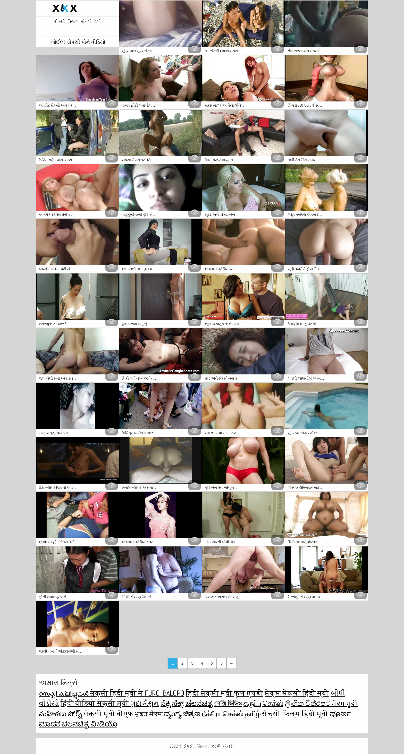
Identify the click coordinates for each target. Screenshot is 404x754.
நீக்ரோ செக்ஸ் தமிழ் (231, 713)
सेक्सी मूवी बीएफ (108, 713)
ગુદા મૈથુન (144, 703)
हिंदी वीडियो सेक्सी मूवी (95, 703)
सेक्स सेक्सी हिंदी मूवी (297, 693)
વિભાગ (73, 21)
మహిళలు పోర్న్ (61, 713)
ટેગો (97, 21)
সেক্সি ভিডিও (228, 703)
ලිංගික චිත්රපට (308, 703)
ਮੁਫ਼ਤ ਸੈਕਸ (149, 713)
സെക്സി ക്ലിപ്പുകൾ (64, 693)
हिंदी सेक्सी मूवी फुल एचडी (224, 693)
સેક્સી (59, 21)
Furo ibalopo (164, 693)
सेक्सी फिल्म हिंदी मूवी (295, 713)
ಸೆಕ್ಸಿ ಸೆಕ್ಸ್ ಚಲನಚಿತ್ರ (187, 703)
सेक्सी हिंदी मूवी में (117, 693)
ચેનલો (86, 21)
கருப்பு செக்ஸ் (263, 703)
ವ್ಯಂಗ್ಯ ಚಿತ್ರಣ (183, 713)
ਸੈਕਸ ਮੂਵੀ (345, 703)
